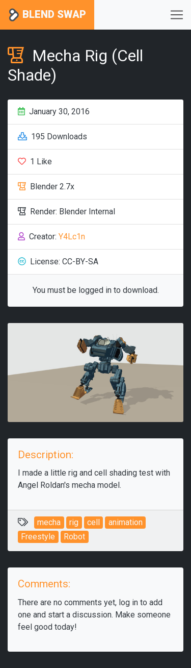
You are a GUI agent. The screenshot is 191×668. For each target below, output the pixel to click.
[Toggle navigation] (176, 15)
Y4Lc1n (72, 236)
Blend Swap (47, 15)
